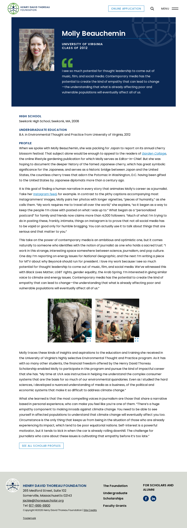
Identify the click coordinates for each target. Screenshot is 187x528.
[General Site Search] (152, 8)
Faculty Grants (114, 506)
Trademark (29, 518)
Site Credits (90, 510)
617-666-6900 (39, 505)
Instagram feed (45, 194)
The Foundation (115, 486)
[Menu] (169, 8)
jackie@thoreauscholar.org (43, 500)
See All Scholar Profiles (41, 446)
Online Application (126, 9)
